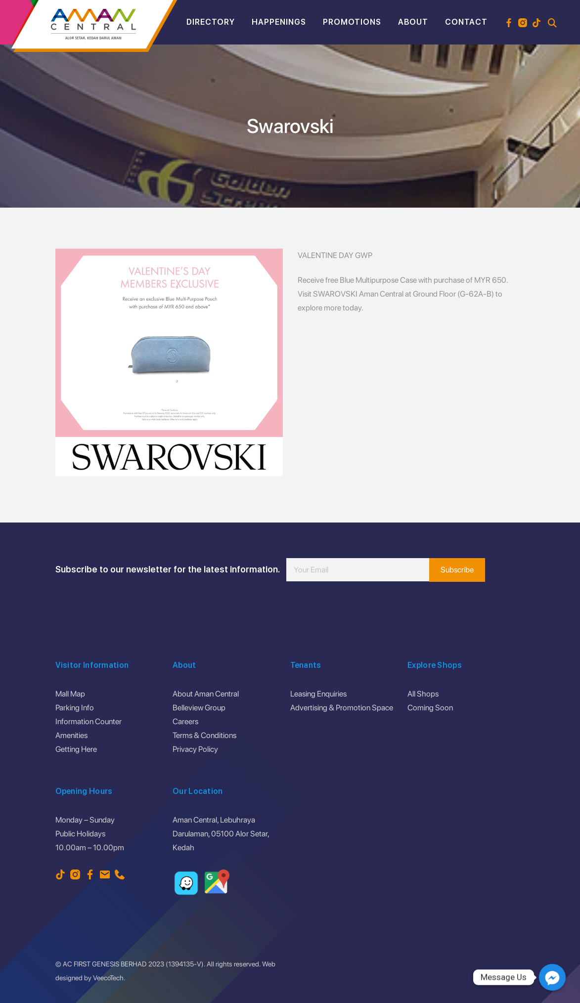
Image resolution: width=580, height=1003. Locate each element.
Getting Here (76, 749)
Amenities (71, 735)
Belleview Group (199, 707)
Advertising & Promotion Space (341, 707)
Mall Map (70, 693)
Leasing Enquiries (318, 693)
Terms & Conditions (204, 735)
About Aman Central (206, 693)
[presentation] (361, 611)
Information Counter (88, 721)
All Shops (423, 693)
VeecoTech (108, 978)
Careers (185, 721)
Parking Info (74, 707)
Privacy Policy (195, 749)
